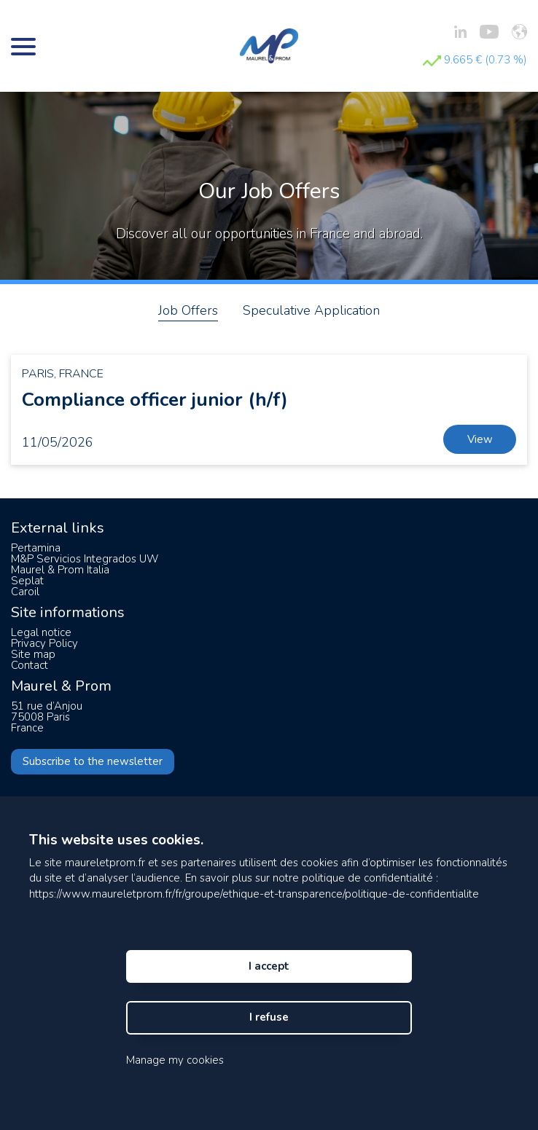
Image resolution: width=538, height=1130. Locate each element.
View (480, 439)
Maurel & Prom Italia (60, 569)
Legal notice (41, 632)
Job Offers (188, 310)
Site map (33, 654)
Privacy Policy (44, 643)
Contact (29, 665)
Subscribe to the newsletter (93, 761)
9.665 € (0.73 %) (475, 59)
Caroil (25, 591)
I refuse (269, 1017)
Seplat (27, 580)
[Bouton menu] (23, 46)
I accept (269, 966)
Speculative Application (311, 310)
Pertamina (36, 548)
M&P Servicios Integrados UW (84, 559)
